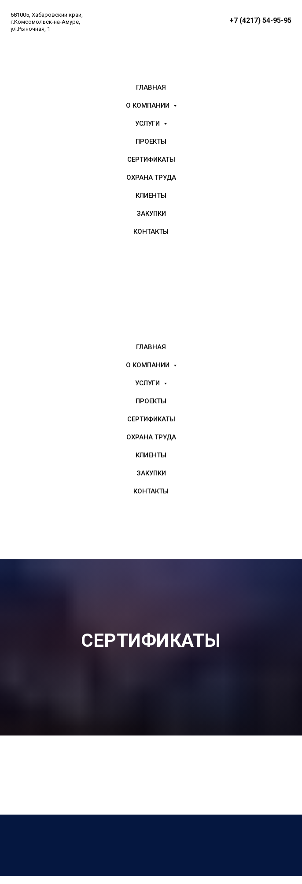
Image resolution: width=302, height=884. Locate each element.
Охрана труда (151, 177)
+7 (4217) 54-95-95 (260, 20)
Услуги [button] (148, 123)
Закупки (151, 213)
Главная (151, 87)
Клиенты (151, 195)
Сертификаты (151, 159)
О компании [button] (148, 105)
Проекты (151, 141)
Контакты (151, 231)
